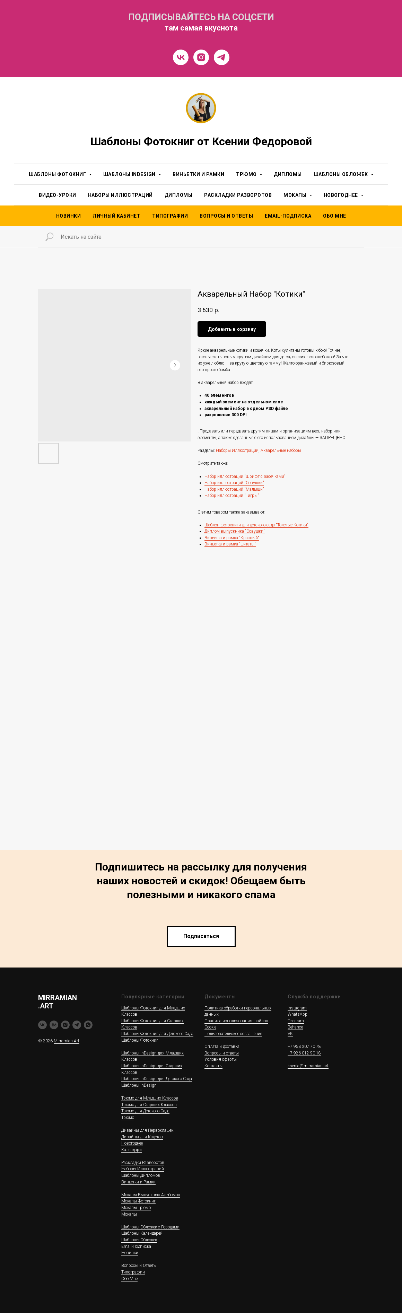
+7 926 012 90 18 (304, 1053)
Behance (295, 1027)
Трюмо (127, 1117)
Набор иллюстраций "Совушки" (234, 482)
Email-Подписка (136, 1246)
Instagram (297, 1008)
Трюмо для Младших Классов (149, 1098)
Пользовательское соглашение (233, 1033)
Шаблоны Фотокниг (139, 1040)
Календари (131, 1149)
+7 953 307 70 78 (304, 1046)
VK (290, 1033)
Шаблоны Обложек (139, 1239)
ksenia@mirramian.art (308, 1065)
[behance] (54, 1025)
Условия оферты (220, 1059)
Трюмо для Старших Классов (149, 1104)
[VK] (181, 57)
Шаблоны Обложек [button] (341, 174)
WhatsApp (297, 1014)
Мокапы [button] (295, 195)
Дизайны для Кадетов (142, 1137)
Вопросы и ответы (221, 1053)
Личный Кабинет (116, 216)
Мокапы (129, 1214)
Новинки (129, 1252)
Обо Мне (334, 216)
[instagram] (65, 1025)
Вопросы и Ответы (226, 216)
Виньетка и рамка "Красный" (231, 537)
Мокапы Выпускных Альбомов (150, 1194)
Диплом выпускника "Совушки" (234, 531)
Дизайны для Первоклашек (147, 1130)
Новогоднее (132, 1143)
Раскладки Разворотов (238, 195)
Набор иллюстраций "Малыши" (234, 489)
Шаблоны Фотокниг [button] (58, 174)
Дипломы (288, 174)
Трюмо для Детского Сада (145, 1111)
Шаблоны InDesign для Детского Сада (156, 1078)
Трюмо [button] (247, 174)
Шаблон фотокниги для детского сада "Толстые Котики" (256, 525)
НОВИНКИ (68, 216)
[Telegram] (221, 57)
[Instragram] (201, 57)
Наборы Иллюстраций (120, 195)
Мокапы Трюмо (136, 1207)
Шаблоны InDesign (139, 1085)
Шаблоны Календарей (142, 1233)
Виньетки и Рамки (198, 174)
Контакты (213, 1065)
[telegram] (76, 1025)
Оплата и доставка (221, 1046)
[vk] (42, 1025)
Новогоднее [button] (341, 195)
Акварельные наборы (281, 450)
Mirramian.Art (66, 1041)
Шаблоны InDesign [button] (130, 174)
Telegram (296, 1020)
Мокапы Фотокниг (138, 1201)
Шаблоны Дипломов (140, 1175)
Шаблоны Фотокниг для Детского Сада (157, 1033)
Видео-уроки (57, 195)
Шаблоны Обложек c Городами (150, 1227)
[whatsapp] (88, 1025)
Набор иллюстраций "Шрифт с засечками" (245, 476)
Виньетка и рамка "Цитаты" (230, 544)
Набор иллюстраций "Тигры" (231, 495)
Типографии (170, 216)
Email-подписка (288, 216)
